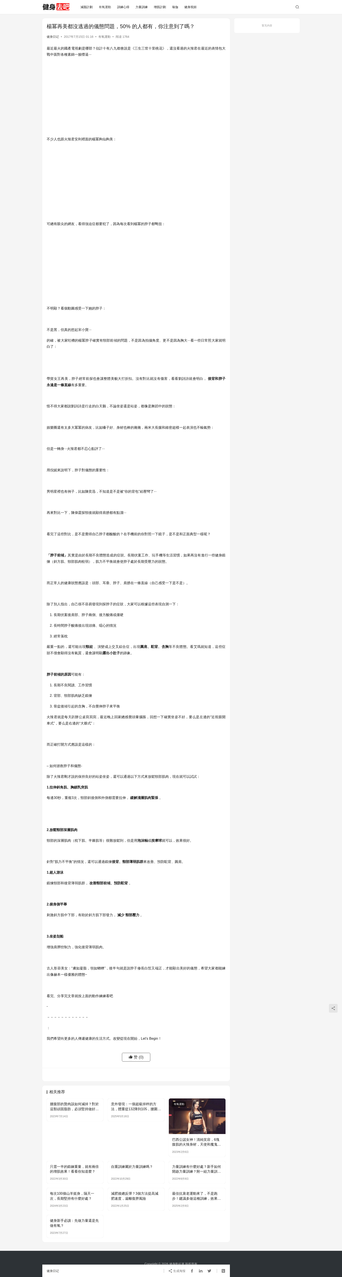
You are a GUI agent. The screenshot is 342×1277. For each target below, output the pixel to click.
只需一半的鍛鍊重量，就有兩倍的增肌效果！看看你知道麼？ (74, 1169)
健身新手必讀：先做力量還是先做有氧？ (74, 1223)
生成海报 (177, 1271)
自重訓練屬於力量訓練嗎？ (132, 1167)
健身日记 (53, 36)
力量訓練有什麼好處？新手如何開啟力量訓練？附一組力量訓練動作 (196, 1169)
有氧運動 (105, 7)
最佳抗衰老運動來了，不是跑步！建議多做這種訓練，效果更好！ (196, 1196)
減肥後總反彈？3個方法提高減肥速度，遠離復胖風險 (134, 1196)
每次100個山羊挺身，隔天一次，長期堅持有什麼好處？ (72, 1196)
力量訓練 (141, 7)
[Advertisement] (136, 92)
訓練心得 (123, 7)
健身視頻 (190, 7)
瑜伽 (175, 7)
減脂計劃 (86, 7)
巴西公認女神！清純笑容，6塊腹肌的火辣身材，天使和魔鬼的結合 (196, 1142)
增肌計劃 (160, 7)
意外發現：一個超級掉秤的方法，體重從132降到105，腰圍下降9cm (136, 1107)
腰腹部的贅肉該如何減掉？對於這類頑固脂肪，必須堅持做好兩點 (74, 1107)
